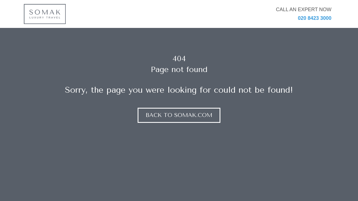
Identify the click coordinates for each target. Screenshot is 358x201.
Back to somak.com (179, 115)
